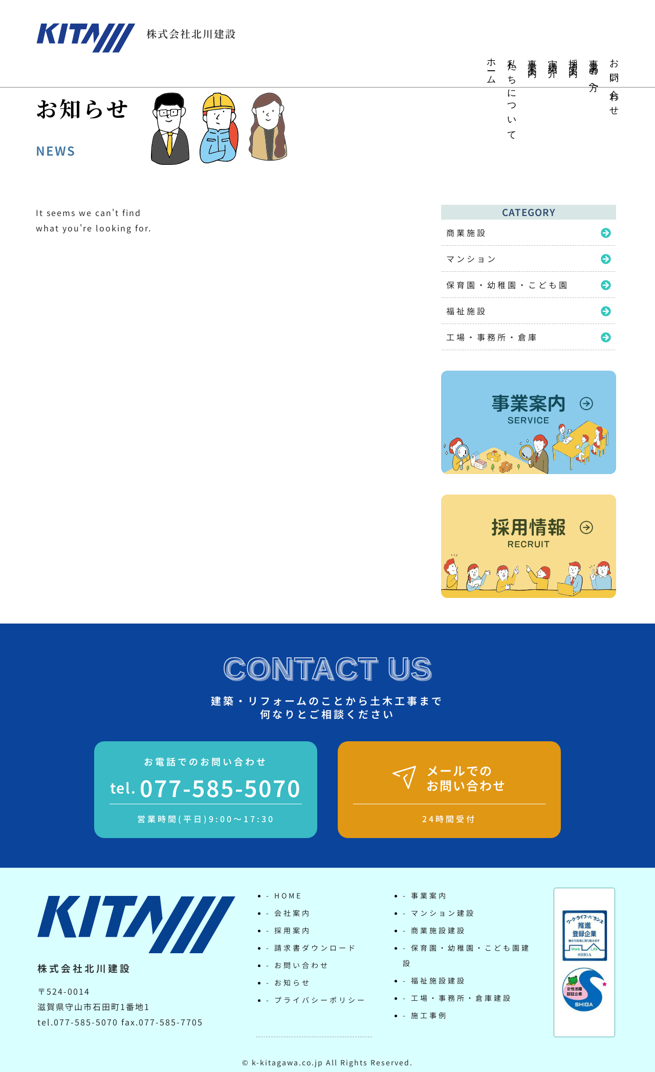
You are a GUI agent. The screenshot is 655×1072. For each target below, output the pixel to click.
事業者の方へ (593, 72)
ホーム (491, 67)
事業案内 (532, 58)
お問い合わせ (614, 83)
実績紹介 (553, 58)
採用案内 (573, 58)
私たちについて (512, 95)
